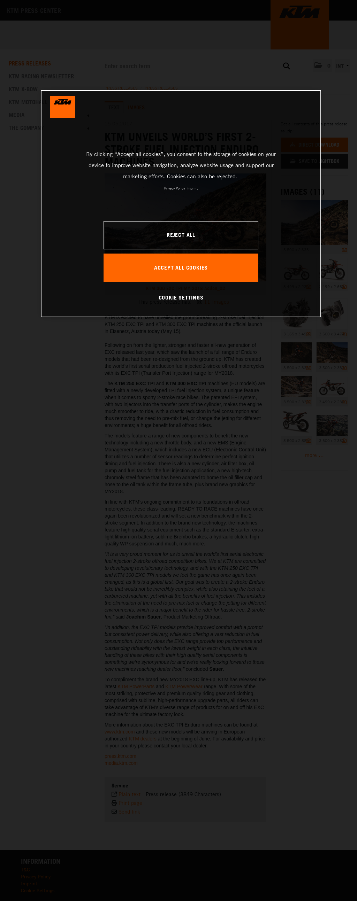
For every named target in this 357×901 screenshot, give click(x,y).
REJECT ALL (181, 234)
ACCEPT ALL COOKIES (181, 267)
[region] (181, 203)
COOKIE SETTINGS (181, 297)
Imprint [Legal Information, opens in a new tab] (192, 188)
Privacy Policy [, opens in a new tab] (174, 188)
